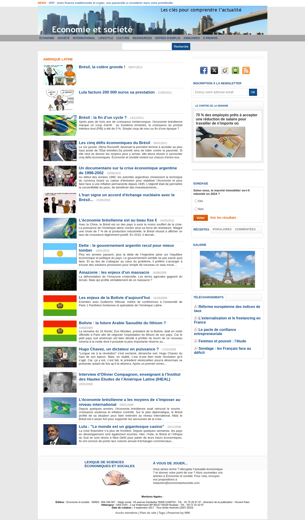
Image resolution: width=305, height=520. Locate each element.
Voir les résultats (221, 215)
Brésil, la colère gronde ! (103, 67)
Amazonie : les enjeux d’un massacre (115, 272)
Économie (46, 38)
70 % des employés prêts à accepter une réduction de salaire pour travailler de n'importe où (224, 118)
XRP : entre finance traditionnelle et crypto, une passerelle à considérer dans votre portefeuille (110, 3)
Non (201, 207)
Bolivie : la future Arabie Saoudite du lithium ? (124, 323)
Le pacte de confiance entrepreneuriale (226, 320)
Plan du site (148, 513)
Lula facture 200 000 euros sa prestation (118, 92)
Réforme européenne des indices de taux (228, 306)
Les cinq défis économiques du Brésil (116, 142)
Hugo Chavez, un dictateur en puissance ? (120, 349)
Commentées (245, 227)
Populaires (222, 227)
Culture (122, 38)
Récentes (201, 228)
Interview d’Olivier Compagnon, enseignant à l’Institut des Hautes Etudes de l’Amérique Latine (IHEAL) (127, 379)
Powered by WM (177, 513)
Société (64, 38)
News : (43, 3)
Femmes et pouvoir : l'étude (218, 327)
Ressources (142, 38)
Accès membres (127, 513)
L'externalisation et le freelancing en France (229, 313)
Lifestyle (105, 38)
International (84, 38)
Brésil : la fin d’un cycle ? (104, 117)
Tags (161, 513)
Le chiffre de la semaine (213, 106)
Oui (200, 199)
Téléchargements (208, 296)
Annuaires (191, 38)
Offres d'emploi (167, 38)
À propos (210, 38)
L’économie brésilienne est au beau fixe (119, 220)
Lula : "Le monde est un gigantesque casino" (123, 426)
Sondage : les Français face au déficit (225, 334)
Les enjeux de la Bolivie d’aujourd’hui (116, 297)
